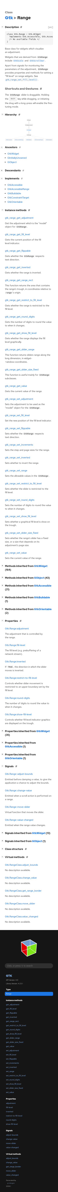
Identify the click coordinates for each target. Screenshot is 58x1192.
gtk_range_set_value (16, 552)
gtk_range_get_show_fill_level (21, 333)
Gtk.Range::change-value (18, 790)
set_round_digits (13, 1079)
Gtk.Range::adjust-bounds (19, 774)
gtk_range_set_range (16, 470)
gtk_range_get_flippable (18, 250)
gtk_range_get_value (16, 386)
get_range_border (13, 1166)
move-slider (11, 1143)
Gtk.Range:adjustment (17, 628)
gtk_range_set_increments (19, 444)
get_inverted (11, 1017)
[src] (50, 27)
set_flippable (11, 1059)
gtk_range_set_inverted (17, 457)
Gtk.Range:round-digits (17, 698)
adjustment (11, 1103)
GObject (12, 162)
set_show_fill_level (13, 1084)
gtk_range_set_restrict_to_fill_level (23, 483)
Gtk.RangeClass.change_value (21, 877)
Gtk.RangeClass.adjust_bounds (21, 864)
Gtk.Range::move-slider (17, 806)
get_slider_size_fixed (14, 1042)
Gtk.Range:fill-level (15, 645)
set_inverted (11, 1067)
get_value (10, 1046)
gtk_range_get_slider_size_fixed (22, 369)
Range (8, 994)
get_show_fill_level (13, 1034)
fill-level (9, 1107)
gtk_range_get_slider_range (19, 349)
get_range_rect (12, 1021)
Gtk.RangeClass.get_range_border (23, 890)
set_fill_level (11, 1054)
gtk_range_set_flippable (17, 428)
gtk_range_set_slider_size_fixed (21, 532)
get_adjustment (12, 1004)
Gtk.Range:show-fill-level (18, 714)
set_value (10, 1092)
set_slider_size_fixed (14, 1088)
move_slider (11, 1171)
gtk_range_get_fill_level (17, 234)
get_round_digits (13, 1029)
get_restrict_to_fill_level (16, 1025)
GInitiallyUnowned (17, 157)
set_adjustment (12, 1050)
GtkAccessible (14, 185)
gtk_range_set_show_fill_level (20, 516)
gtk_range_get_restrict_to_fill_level (23, 300)
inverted (9, 1111)
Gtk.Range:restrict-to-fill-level (21, 678)
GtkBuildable (14, 193)
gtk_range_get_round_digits (20, 316)
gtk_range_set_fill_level (17, 415)
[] (3, 27)
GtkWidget (13, 153)
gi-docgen (11, 1183)
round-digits (11, 1120)
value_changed (12, 1175)
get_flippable (11, 1013)
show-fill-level (12, 1124)
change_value (11, 1162)
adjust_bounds (12, 1158)
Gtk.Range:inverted (15, 661)
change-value (11, 1139)
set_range (10, 1071)
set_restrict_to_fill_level (16, 1075)
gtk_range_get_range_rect (19, 280)
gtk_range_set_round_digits (19, 500)
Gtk (9, 976)
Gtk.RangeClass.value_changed (21, 916)
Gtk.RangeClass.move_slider (20, 903)
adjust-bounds (12, 1135)
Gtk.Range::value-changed (19, 819)
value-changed (12, 1147)
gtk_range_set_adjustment (19, 399)
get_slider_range (13, 1038)
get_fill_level (11, 1009)
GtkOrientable (15, 202)
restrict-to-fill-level (14, 1116)
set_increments (12, 1063)
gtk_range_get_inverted (17, 267)
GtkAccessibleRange (18, 189)
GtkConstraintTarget (18, 197)
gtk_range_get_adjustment (19, 217)
